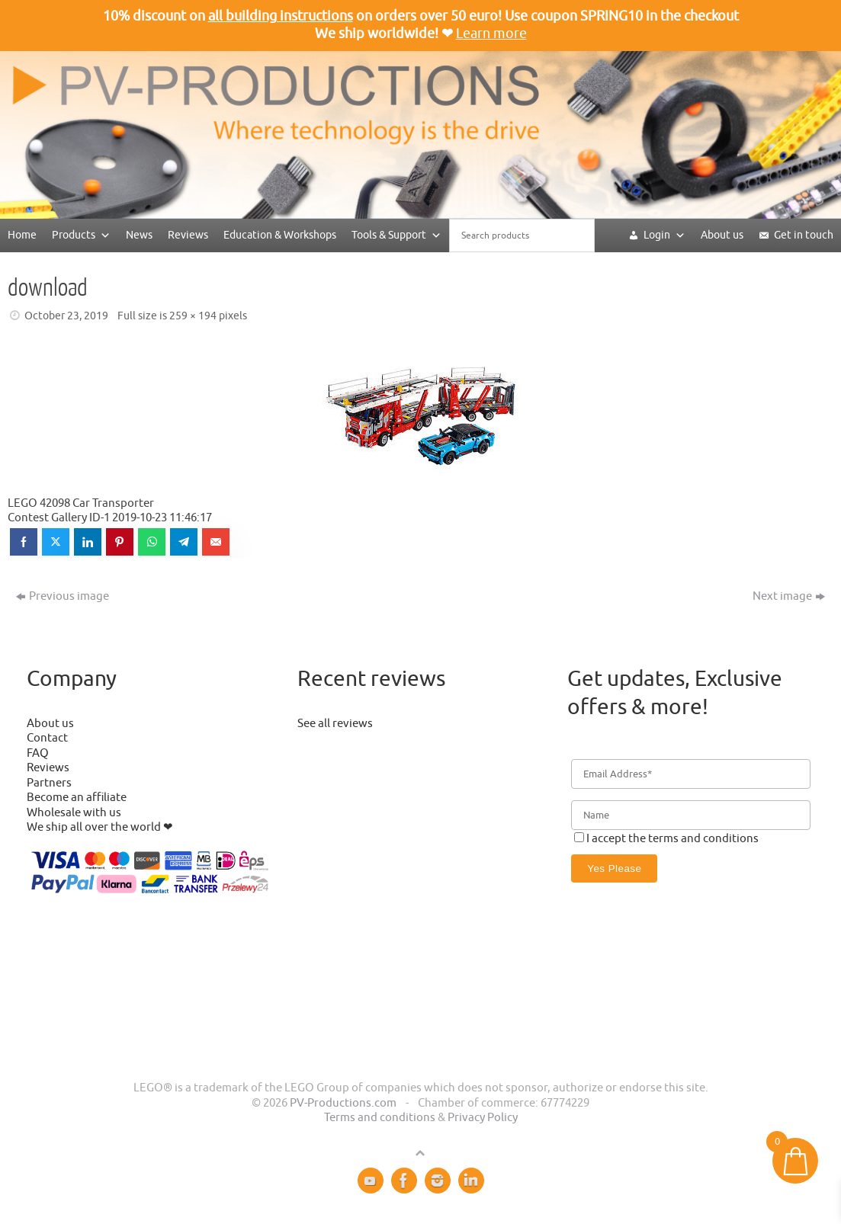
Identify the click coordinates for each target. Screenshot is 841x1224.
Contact (47, 738)
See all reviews (335, 723)
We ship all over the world (94, 827)
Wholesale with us (74, 813)
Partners (49, 783)
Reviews (188, 235)
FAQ (38, 753)
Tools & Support (396, 235)
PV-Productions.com (343, 1103)
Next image (789, 596)
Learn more (491, 33)
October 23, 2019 (66, 315)
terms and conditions (703, 838)
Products (81, 235)
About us (722, 235)
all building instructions (280, 16)
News (139, 235)
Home (22, 235)
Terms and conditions (379, 1117)
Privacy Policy (483, 1117)
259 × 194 (193, 315)
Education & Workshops (279, 235)
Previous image (62, 596)
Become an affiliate (77, 797)
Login (664, 235)
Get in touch (803, 235)
